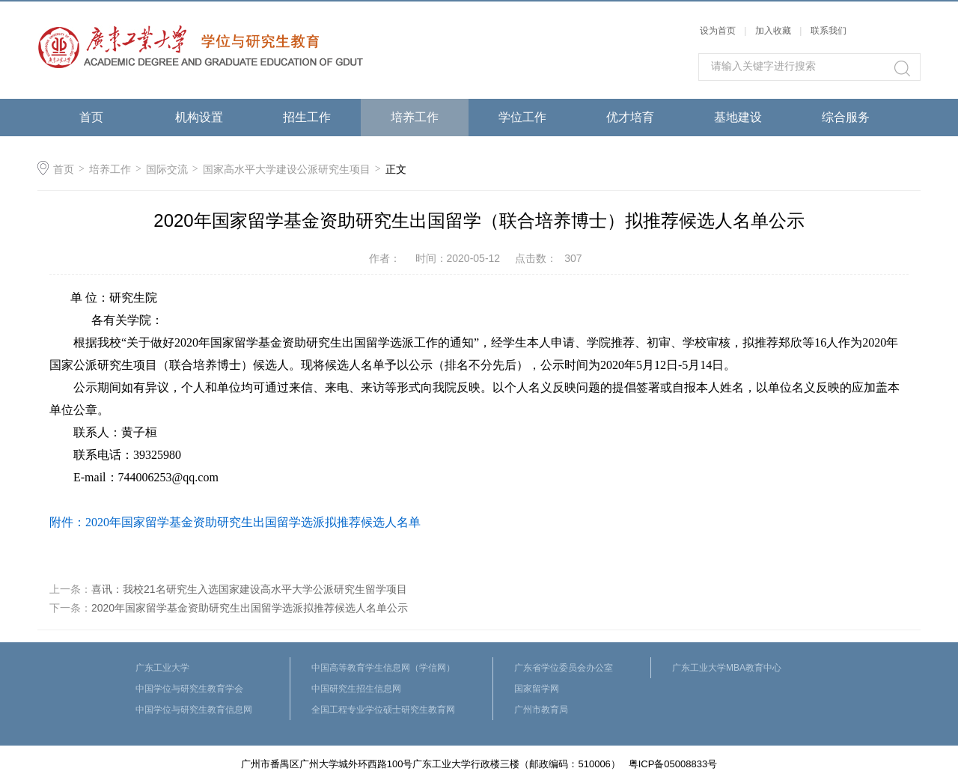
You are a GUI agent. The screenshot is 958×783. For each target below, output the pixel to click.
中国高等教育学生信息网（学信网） (383, 667)
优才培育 (630, 117)
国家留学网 (536, 688)
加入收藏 (773, 30)
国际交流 (167, 169)
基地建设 (738, 117)
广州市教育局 (541, 709)
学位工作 (522, 117)
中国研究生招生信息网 (356, 688)
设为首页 (718, 30)
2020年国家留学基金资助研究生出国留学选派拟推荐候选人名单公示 (249, 608)
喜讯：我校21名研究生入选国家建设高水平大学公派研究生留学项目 (249, 589)
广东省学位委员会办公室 (563, 667)
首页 (91, 117)
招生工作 (307, 117)
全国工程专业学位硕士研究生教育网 (383, 709)
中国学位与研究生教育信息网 (193, 709)
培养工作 (415, 117)
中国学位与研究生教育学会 (189, 688)
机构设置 (199, 117)
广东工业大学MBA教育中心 (726, 667)
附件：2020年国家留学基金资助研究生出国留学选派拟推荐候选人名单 (235, 522)
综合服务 (846, 117)
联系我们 (828, 30)
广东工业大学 (162, 667)
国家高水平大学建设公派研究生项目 (286, 169)
